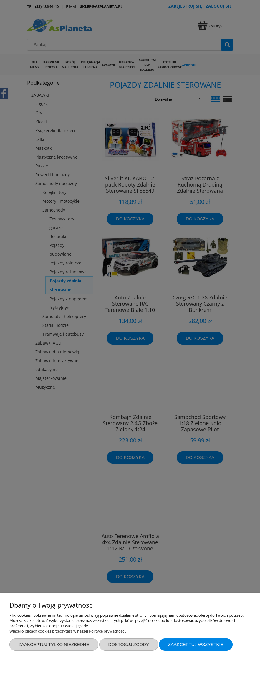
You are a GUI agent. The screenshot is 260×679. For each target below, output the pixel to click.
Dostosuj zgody (128, 644)
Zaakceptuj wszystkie (195, 644)
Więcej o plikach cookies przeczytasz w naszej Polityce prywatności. (67, 631)
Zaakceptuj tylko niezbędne (54, 644)
